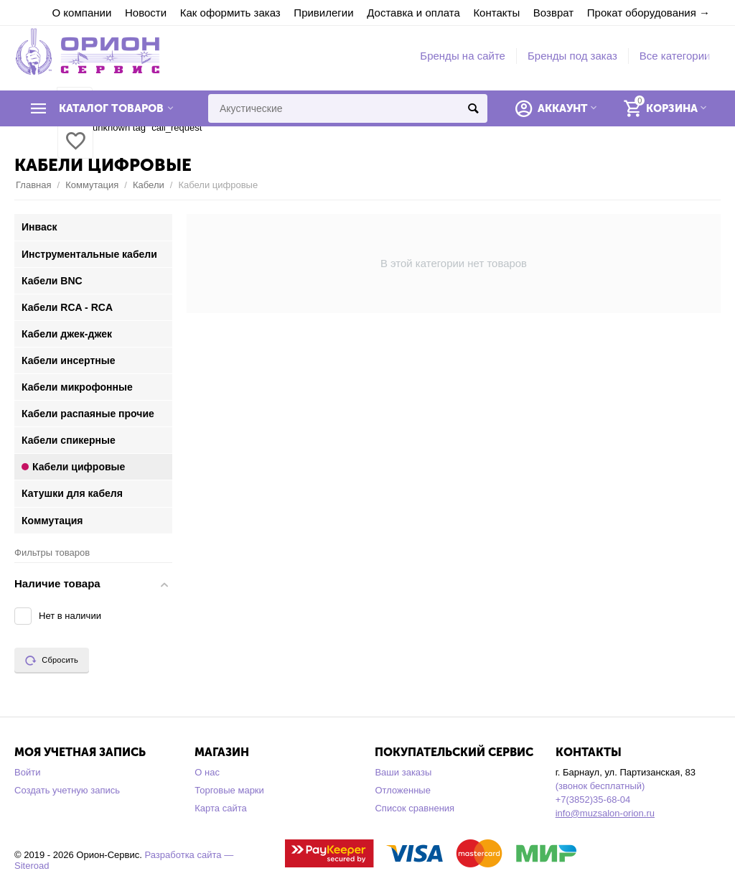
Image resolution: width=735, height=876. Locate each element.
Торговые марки (229, 790)
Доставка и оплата (413, 12)
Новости (146, 12)
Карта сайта (221, 808)
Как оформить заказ (230, 12)
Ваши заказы (403, 772)
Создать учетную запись (67, 790)
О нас (207, 772)
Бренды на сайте (462, 56)
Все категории (675, 56)
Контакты (496, 12)
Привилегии (323, 12)
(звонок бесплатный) (600, 786)
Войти (27, 772)
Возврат (553, 12)
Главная (34, 185)
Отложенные (403, 790)
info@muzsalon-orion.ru (605, 813)
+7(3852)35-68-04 (593, 799)
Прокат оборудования (641, 12)
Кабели (148, 185)
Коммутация (91, 185)
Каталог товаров (111, 108)
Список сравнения (414, 808)
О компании (82, 12)
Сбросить (51, 660)
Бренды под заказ (572, 56)
